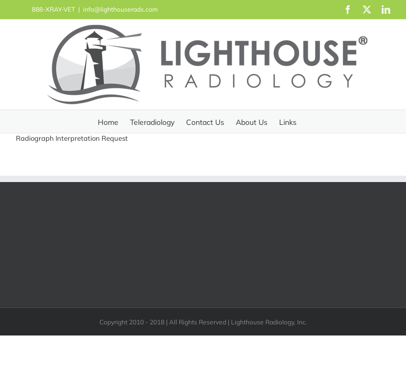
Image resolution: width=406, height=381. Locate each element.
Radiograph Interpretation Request (72, 138)
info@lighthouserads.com (120, 9)
